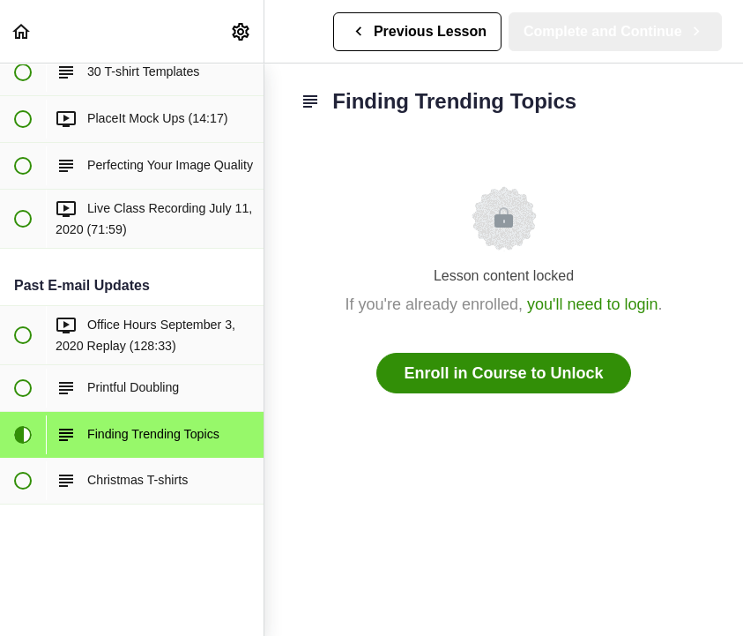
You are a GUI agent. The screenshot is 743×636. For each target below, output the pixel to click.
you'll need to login (592, 304)
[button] (22, 31)
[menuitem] (241, 31)
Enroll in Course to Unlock (503, 373)
